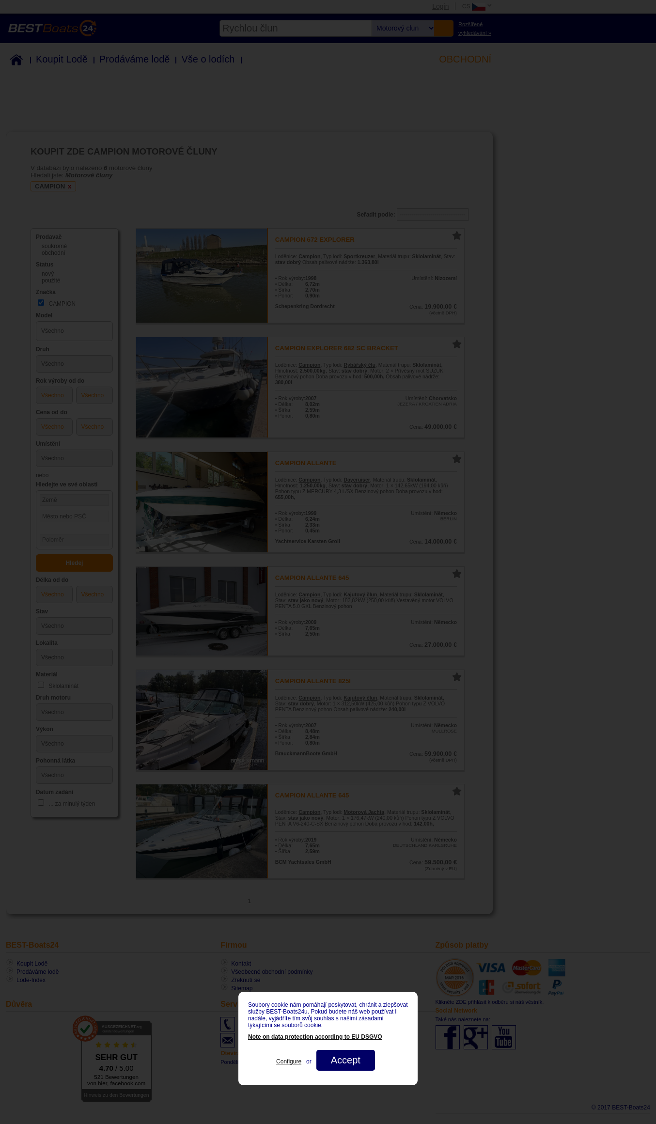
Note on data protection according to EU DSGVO (315, 1036)
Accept (345, 1060)
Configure (288, 1061)
